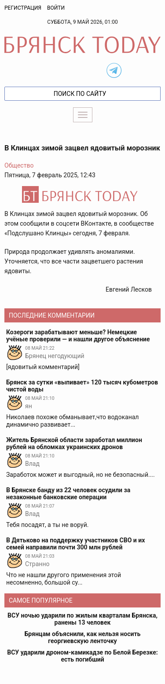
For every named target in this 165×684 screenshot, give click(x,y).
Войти (56, 8)
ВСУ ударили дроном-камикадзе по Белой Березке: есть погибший (82, 656)
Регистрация (22, 8)
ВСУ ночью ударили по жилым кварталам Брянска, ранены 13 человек (82, 619)
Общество (18, 165)
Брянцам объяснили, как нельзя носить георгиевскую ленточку (83, 637)
